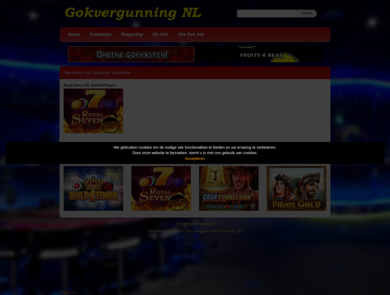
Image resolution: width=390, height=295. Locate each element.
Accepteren (195, 158)
